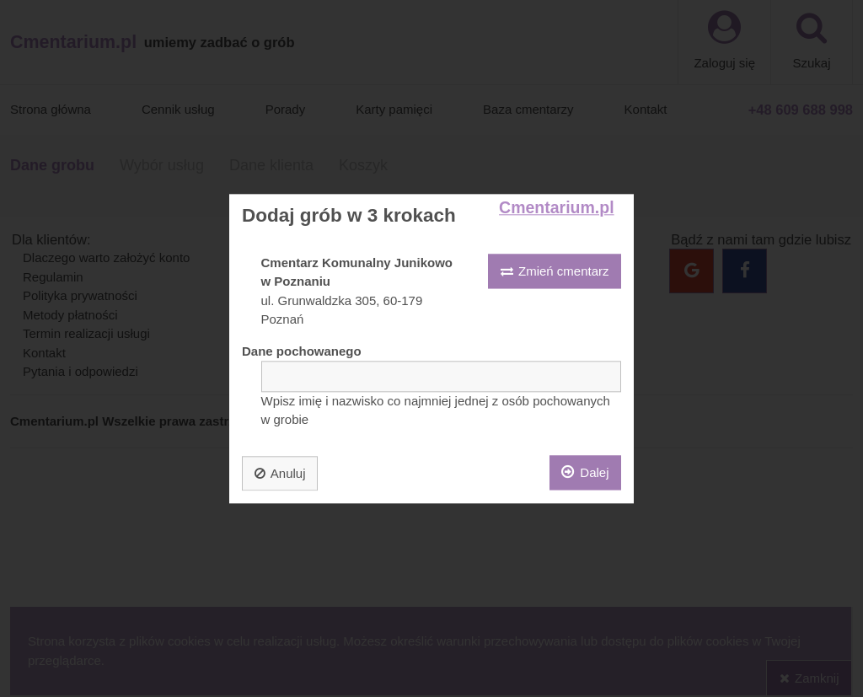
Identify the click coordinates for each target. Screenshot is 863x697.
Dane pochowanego (302, 351)
